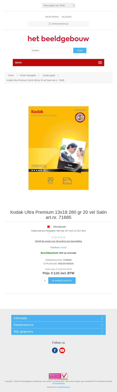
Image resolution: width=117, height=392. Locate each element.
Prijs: (46, 273)
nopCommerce (63, 387)
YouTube (62, 350)
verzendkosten (58, 383)
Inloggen (66, 17)
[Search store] (52, 50)
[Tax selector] (58, 5)
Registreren (52, 17)
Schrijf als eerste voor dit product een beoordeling (58, 241)
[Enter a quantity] (44, 280)
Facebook (55, 350)
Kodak (63, 247)
